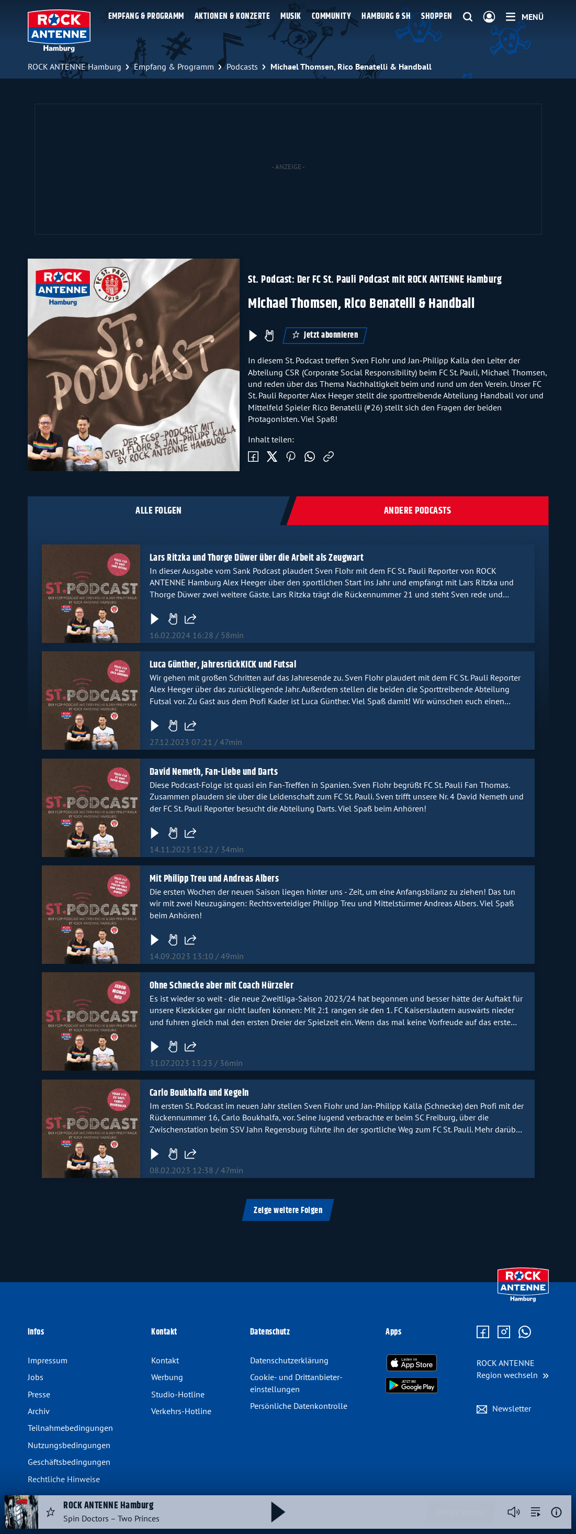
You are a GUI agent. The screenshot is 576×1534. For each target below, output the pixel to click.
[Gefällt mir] (172, 618)
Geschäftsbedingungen (69, 1462)
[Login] (489, 17)
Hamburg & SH (386, 16)
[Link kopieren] (328, 457)
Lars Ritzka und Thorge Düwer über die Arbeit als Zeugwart (256, 558)
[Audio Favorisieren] (50, 1512)
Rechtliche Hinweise (64, 1479)
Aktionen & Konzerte (232, 16)
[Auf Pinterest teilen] (290, 457)
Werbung (167, 1377)
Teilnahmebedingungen (70, 1427)
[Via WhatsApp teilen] (309, 457)
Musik (290, 16)
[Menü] (525, 17)
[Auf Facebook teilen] (253, 457)
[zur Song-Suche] (536, 1512)
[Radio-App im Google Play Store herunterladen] (412, 1385)
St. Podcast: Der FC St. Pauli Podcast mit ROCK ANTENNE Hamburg (375, 279)
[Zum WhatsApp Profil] (524, 1332)
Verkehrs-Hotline (181, 1411)
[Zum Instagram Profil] (503, 1332)
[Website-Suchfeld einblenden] (468, 17)
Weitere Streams (460, 1513)
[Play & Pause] (252, 335)
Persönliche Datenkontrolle (298, 1405)
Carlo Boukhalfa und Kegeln (199, 1093)
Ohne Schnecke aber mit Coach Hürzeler (221, 986)
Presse (39, 1394)
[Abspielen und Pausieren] (278, 1512)
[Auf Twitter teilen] (272, 457)
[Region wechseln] (513, 1369)
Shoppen (437, 16)
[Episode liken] (269, 335)
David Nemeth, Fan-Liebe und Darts (213, 772)
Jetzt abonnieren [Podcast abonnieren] (325, 335)
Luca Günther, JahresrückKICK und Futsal (222, 665)
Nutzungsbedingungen (69, 1445)
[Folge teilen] (190, 618)
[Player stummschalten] (513, 1512)
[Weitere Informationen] (556, 1512)
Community (332, 16)
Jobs (35, 1377)
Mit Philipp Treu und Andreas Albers (214, 879)
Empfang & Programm (146, 16)
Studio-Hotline (178, 1394)
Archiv (39, 1411)
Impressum (47, 1360)
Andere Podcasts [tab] (417, 511)
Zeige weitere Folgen (288, 1210)
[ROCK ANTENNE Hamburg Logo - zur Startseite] (59, 30)
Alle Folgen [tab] (158, 511)
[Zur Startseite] (523, 1299)
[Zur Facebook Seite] (482, 1332)
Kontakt (165, 1360)
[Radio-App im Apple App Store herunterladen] (412, 1362)
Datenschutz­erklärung (289, 1360)
